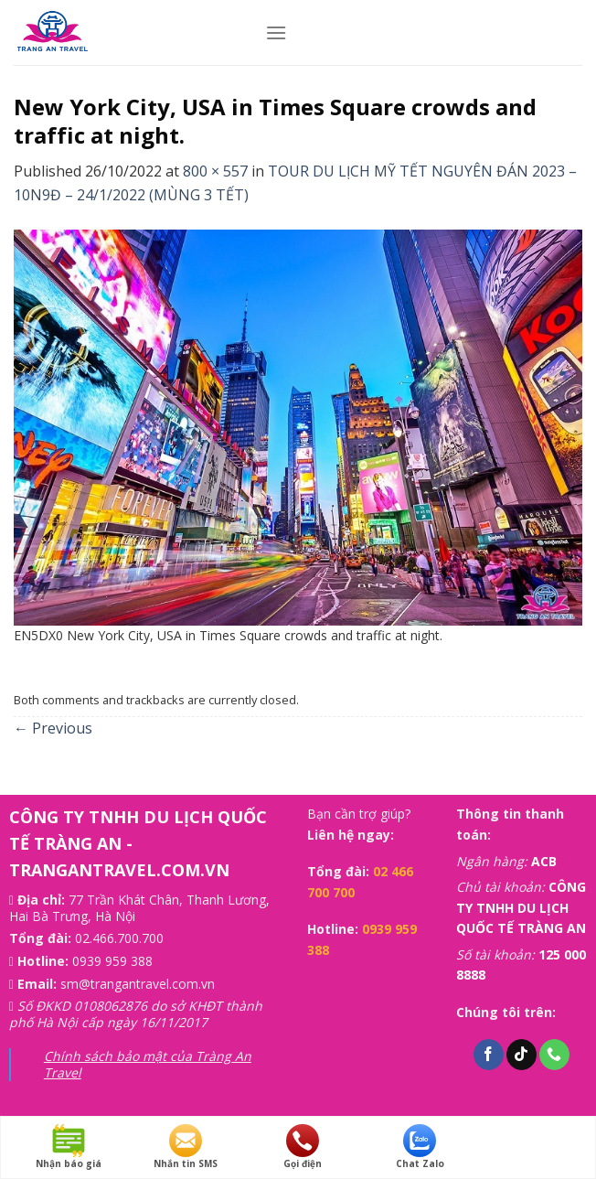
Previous (53, 728)
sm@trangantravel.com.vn (137, 983)
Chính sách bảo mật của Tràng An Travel (147, 1064)
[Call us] (554, 1054)
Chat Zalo (420, 1147)
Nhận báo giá (68, 1147)
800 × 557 (215, 171)
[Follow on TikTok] (521, 1054)
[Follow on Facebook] (489, 1054)
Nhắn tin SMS (186, 1147)
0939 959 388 (112, 961)
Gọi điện (302, 1147)
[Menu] (276, 32)
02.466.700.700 (119, 938)
